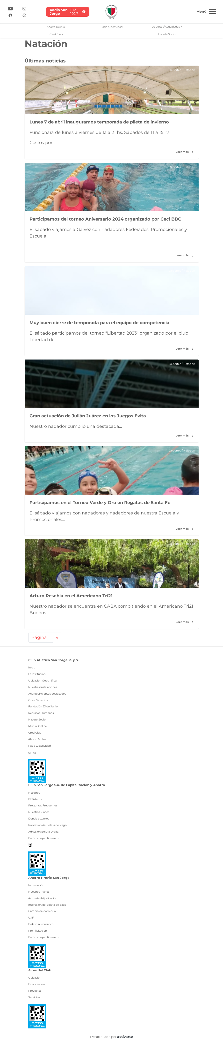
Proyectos (34, 992)
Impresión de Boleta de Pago (47, 827)
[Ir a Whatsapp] (24, 14)
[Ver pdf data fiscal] (37, 772)
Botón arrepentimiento (43, 840)
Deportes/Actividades (165, 26)
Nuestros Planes (38, 814)
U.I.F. (31, 919)
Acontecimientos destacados (47, 695)
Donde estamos (38, 820)
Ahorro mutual (56, 26)
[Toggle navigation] (205, 11)
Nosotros (34, 794)
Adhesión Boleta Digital (43, 833)
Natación (188, 70)
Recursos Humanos (41, 715)
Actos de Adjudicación (42, 900)
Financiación (36, 986)
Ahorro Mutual (37, 741)
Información (36, 887)
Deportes (172, 70)
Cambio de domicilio (42, 913)
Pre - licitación (37, 932)
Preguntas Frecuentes (42, 807)
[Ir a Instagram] (24, 8)
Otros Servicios (38, 702)
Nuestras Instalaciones (42, 688)
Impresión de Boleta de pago (47, 906)
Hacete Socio (167, 34)
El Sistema (35, 801)
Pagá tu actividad (111, 26)
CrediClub (56, 34)
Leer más (184, 151)
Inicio (31, 669)
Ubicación (34, 979)
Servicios (34, 999)
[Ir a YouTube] (10, 8)
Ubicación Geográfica (42, 682)
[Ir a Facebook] (10, 14)
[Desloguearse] (30, 846)
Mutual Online (37, 728)
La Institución (36, 676)
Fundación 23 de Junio (43, 708)
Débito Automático (40, 926)
